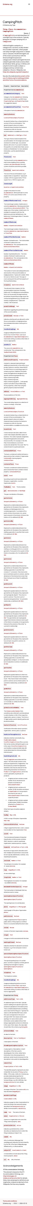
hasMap (6, 815)
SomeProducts (14, 791)
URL (18, 329)
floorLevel (7, 157)
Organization (16, 772)
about (15, 1156)
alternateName (9, 1031)
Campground (7, 41)
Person (22, 1116)
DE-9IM (21, 517)
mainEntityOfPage (10, 1095)
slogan (6, 935)
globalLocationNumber (11, 707)
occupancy (7, 285)
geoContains (8, 498)
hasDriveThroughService (12, 734)
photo (6, 907)
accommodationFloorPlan (12, 107)
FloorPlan (25, 107)
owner (6, 1116)
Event (11, 475)
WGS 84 (12, 866)
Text (22, 93)
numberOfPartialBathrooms (13, 250)
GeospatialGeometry (10, 501)
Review (12, 927)
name (5, 1112)
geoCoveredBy (8, 521)
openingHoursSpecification (13, 896)
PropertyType (21, 101)
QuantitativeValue (18, 170)
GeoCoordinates (13, 491)
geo (5, 491)
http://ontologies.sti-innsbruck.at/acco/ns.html (11, 1177)
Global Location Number (13, 711)
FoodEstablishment (10, 740)
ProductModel (12, 806)
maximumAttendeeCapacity (12, 886)
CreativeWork (8, 1099)
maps (5, 820)
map (8, 820)
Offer (6, 195)
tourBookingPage (10, 329)
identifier (8, 1063)
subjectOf (7, 1150)
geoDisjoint (8, 584)
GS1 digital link (10, 759)
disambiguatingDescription (13, 1045)
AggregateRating (22, 399)
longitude (7, 877)
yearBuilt (7, 344)
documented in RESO (19, 208)
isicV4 (6, 833)
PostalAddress (15, 391)
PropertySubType (9, 101)
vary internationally (14, 164)
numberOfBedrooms (10, 222)
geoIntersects (9, 630)
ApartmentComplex (23, 231)
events (13, 483)
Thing (5, 29)
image (6, 1086)
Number (6, 225)
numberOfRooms (8, 218)
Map (11, 815)
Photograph (22, 907)
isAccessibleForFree (11, 824)
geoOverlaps (8, 647)
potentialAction (9, 1125)
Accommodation (20, 29)
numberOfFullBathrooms (12, 237)
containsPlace (8, 460)
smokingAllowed (9, 942)
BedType (19, 135)
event (6, 475)
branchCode (8, 429)
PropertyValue (24, 360)
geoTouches (8, 667)
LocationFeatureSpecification (14, 118)
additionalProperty (11, 360)
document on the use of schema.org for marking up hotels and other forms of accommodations (16, 78)
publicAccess (8, 916)
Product (6, 772)
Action (19, 1125)
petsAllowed (8, 316)
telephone (7, 972)
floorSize (7, 170)
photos (6, 912)
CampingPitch (8, 31)
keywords (7, 847)
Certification (22, 725)
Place (11, 29)
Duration (7, 187)
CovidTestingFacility (11, 742)
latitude (7, 860)
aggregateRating (9, 399)
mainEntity (22, 1108)
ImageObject (12, 870)
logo (5, 870)
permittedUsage (9, 306)
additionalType (9, 999)
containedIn (7, 458)
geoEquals (7, 605)
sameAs (6, 1137)
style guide (24, 1027)
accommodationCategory (12, 93)
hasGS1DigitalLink (10, 756)
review (6, 927)
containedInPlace (10, 450)
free (25, 830)
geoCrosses (7, 559)
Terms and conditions (10, 1201)
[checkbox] (16, 33)
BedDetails (11, 135)
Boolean (16, 316)
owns (19, 1121)
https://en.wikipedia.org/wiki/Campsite (15, 72)
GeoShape (22, 491)
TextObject (22, 1038)
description (8, 1038)
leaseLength (8, 183)
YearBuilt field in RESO (10, 352)
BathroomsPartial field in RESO (12, 260)
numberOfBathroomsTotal (12, 200)
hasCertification (10, 725)
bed (5, 135)
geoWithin (7, 688)
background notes (9, 1082)
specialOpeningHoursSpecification (16, 953)
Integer (24, 200)
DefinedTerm (15, 847)
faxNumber (7, 487)
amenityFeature (9, 114)
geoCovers (7, 538)
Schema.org (7, 4)
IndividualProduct (14, 784)
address (6, 391)
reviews (25, 931)
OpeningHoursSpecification (13, 899)
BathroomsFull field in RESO (11, 246)
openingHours (8, 969)
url (5, 1159)
